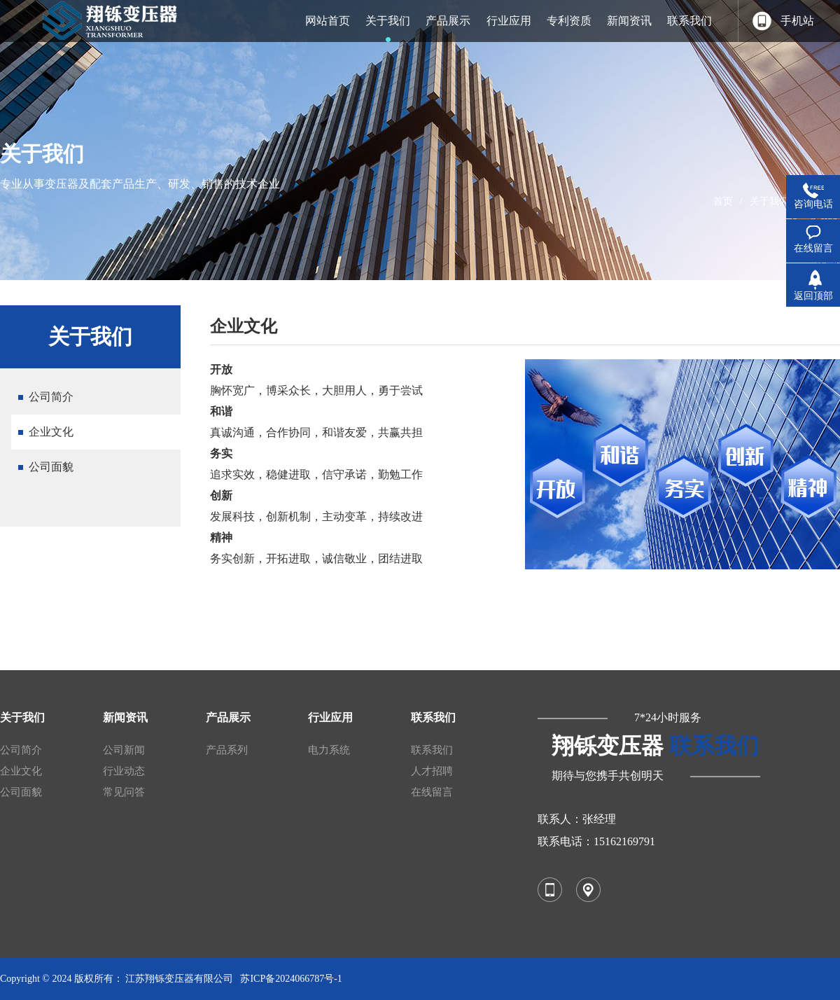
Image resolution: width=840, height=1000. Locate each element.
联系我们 (432, 750)
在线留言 (432, 792)
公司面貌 (51, 467)
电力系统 (329, 750)
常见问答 (124, 792)
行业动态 (124, 771)
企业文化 (51, 432)
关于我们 (769, 201)
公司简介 (51, 397)
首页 (723, 201)
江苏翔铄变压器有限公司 (179, 978)
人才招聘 (432, 771)
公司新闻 (124, 750)
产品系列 (227, 750)
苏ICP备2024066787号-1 (291, 978)
